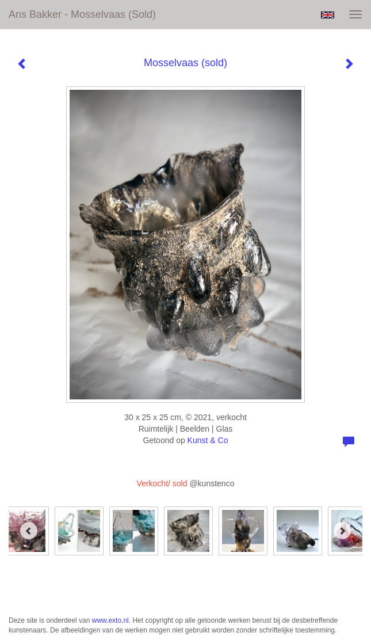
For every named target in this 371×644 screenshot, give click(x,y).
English (327, 15)
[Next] (342, 530)
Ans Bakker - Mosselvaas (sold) (82, 14)
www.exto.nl (110, 620)
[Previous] (28, 530)
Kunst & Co (208, 440)
